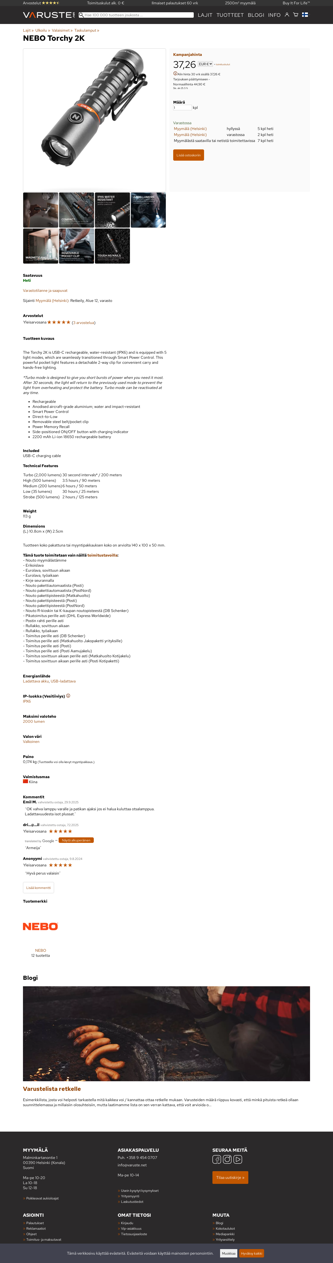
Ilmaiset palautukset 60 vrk (175, 3)
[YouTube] (237, 1160)
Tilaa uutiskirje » (230, 1177)
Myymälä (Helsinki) (190, 128)
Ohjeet (31, 1234)
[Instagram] (227, 1160)
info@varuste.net (132, 1165)
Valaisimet (62, 30)
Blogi (219, 1223)
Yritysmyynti (130, 1196)
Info (274, 15)
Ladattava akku (36, 681)
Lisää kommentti (38, 887)
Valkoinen (31, 741)
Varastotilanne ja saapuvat (45, 290)
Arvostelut (41, 3)
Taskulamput (86, 30)
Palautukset (35, 1223)
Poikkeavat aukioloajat (42, 1198)
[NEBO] (40, 937)
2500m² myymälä (240, 3)
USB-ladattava (63, 681)
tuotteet (230, 15)
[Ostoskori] (295, 15)
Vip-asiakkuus (131, 1228)
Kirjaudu (127, 1223)
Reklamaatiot (36, 1228)
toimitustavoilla (102, 555)
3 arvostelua (83, 322)
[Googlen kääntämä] (39, 840)
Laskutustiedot (132, 1201)
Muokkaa (228, 1253)
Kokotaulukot (225, 1228)
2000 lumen (34, 721)
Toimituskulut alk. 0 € (105, 3)
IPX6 (27, 701)
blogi (256, 15)
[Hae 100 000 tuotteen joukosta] (136, 15)
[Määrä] (182, 107)
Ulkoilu (42, 30)
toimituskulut (223, 64)
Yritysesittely (225, 1239)
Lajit (205, 15)
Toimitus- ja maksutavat (43, 1239)
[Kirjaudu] (287, 15)
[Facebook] (216, 1160)
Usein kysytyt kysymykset (140, 1190)
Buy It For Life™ (296, 3)
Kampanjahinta (187, 54)
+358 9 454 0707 (141, 1157)
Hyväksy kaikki (251, 1253)
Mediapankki (225, 1234)
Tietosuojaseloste (134, 1234)
